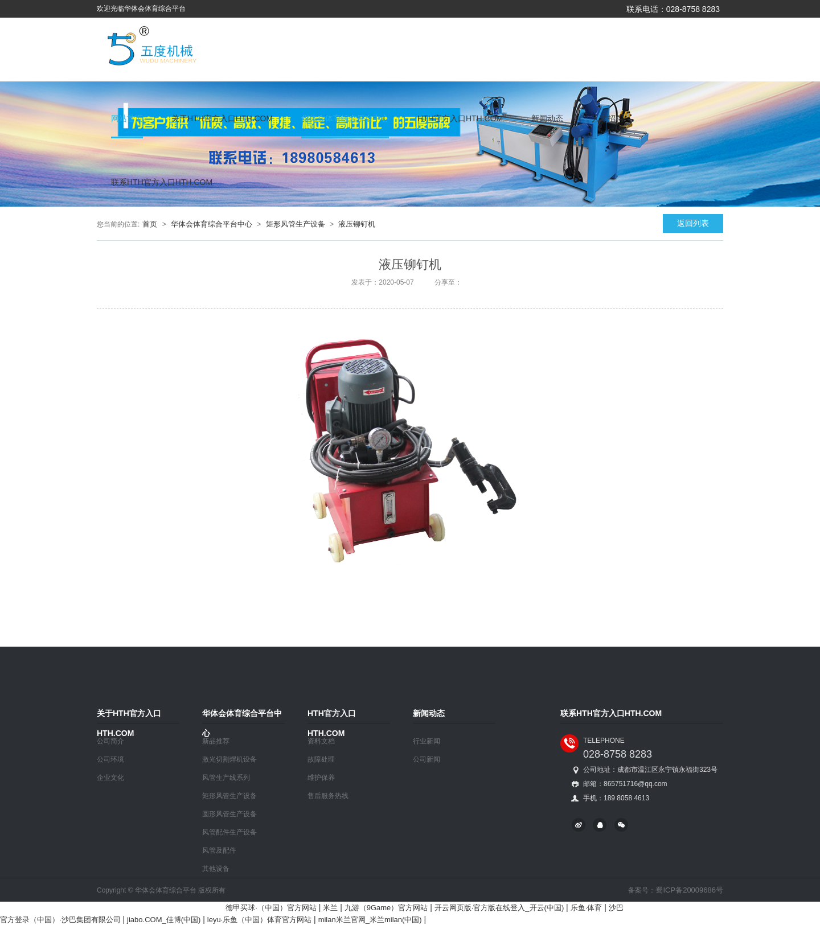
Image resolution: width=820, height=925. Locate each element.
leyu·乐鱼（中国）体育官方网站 (259, 919)
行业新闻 (426, 741)
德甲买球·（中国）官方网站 (271, 907)
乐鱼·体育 (586, 907)
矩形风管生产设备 (295, 224)
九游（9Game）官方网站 (386, 907)
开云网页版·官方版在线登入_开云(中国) (499, 907)
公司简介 (110, 741)
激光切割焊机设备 (229, 759)
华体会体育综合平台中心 (345, 118)
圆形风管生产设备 (229, 814)
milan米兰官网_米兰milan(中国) (370, 919)
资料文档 (321, 741)
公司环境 (110, 759)
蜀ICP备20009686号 (689, 890)
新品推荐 (215, 741)
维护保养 (321, 778)
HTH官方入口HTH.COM (460, 118)
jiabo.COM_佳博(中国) (163, 919)
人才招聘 (608, 118)
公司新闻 (426, 759)
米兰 (330, 907)
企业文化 (110, 778)
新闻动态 (547, 118)
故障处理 (321, 759)
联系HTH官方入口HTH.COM (161, 182)
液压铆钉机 (356, 224)
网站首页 (127, 118)
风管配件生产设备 (229, 832)
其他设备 (215, 869)
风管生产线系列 (226, 778)
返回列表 (693, 223)
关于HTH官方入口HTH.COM (222, 118)
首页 (149, 224)
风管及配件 (219, 850)
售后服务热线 (328, 796)
